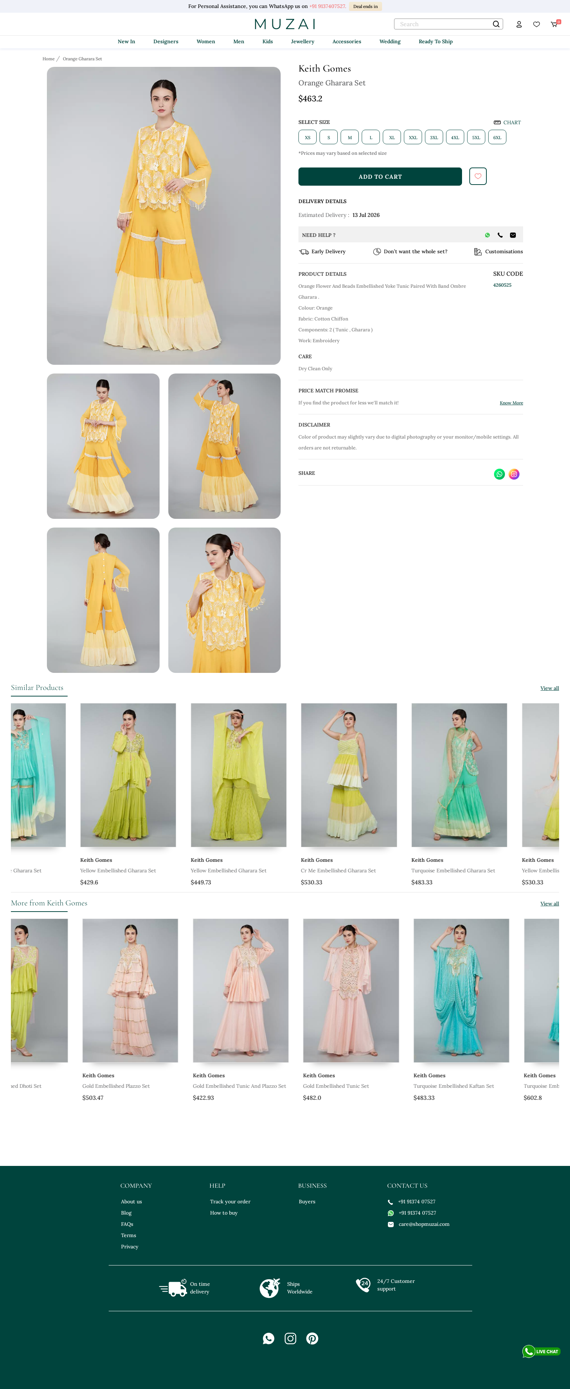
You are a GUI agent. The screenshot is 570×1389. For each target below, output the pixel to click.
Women (206, 41)
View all (550, 688)
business (312, 1186)
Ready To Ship (436, 41)
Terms (128, 1235)
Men (238, 41)
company (136, 1186)
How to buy (224, 1213)
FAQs (127, 1224)
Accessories (347, 41)
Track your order (230, 1201)
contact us (407, 1186)
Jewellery (302, 41)
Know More (511, 402)
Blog (126, 1213)
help (217, 1186)
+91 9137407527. (327, 6)
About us (131, 1201)
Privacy (130, 1246)
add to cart (380, 176)
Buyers (307, 1201)
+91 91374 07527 (411, 1201)
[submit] (478, 176)
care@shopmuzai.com (419, 1224)
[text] (448, 24)
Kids (267, 41)
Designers (165, 41)
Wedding (390, 41)
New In (126, 41)
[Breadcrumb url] (49, 58)
